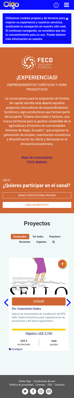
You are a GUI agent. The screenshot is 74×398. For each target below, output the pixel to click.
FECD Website (37, 162)
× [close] (67, 18)
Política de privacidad (21, 384)
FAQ (50, 384)
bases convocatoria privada (37, 195)
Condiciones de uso (44, 381)
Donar (38, 301)
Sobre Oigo (25, 381)
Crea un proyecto (37, 205)
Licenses (40, 384)
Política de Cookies (55, 39)
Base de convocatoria (37, 157)
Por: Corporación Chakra (26, 308)
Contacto (59, 384)
